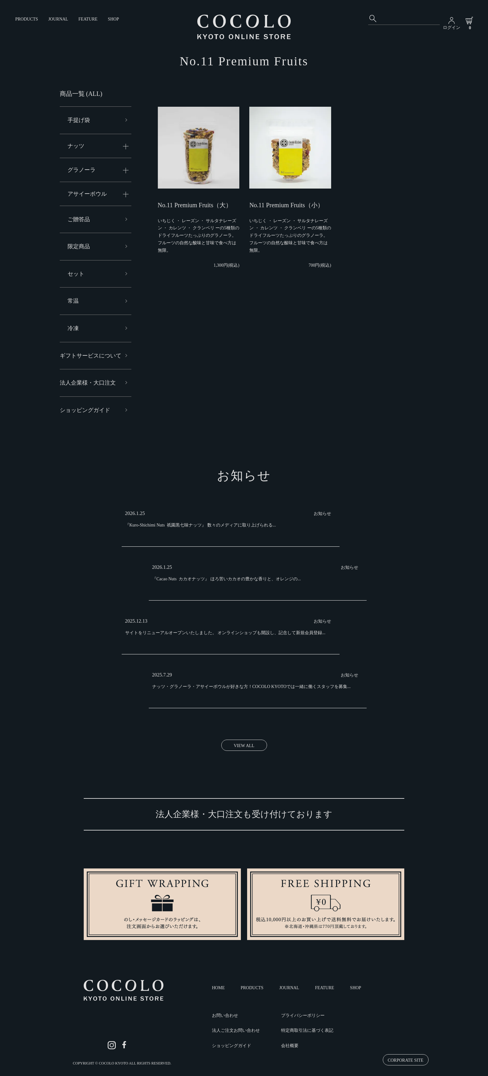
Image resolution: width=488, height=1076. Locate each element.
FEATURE (87, 19)
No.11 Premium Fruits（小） (286, 205)
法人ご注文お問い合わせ (236, 1030)
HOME (218, 987)
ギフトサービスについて (90, 356)
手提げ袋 (79, 120)
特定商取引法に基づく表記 (307, 1030)
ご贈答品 (79, 219)
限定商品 (79, 246)
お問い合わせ (225, 1015)
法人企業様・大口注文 (88, 383)
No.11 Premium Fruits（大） (195, 205)
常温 (73, 301)
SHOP (113, 19)
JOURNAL (58, 19)
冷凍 (73, 328)
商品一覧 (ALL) (81, 93)
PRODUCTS (26, 19)
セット (76, 274)
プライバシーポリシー (303, 1015)
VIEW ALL (244, 745)
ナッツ (76, 146)
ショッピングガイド (85, 410)
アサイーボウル (87, 194)
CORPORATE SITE (406, 1060)
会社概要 (289, 1045)
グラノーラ (82, 170)
